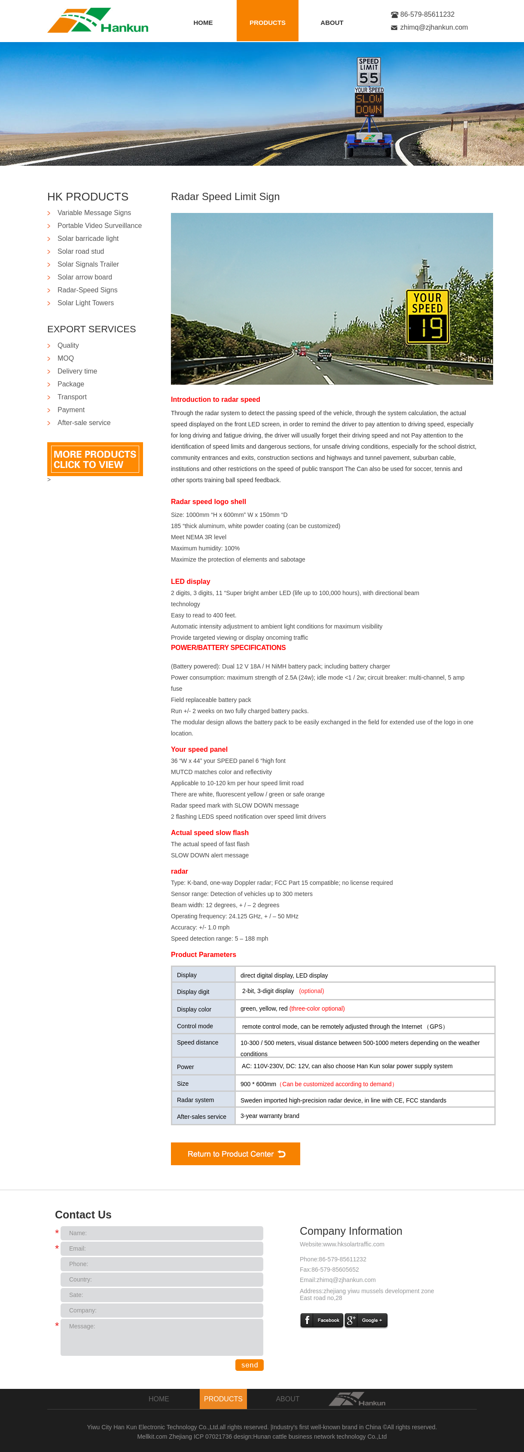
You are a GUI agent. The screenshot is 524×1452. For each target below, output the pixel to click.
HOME (203, 22)
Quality (68, 345)
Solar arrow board (85, 277)
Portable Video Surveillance (100, 225)
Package (71, 384)
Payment (71, 409)
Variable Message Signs (94, 212)
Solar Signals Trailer (88, 264)
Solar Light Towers (86, 303)
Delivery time (77, 371)
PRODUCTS (268, 22)
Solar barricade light (88, 238)
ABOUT (331, 22)
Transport (72, 397)
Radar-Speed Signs (88, 290)
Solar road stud (81, 251)
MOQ (66, 358)
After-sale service (84, 422)
